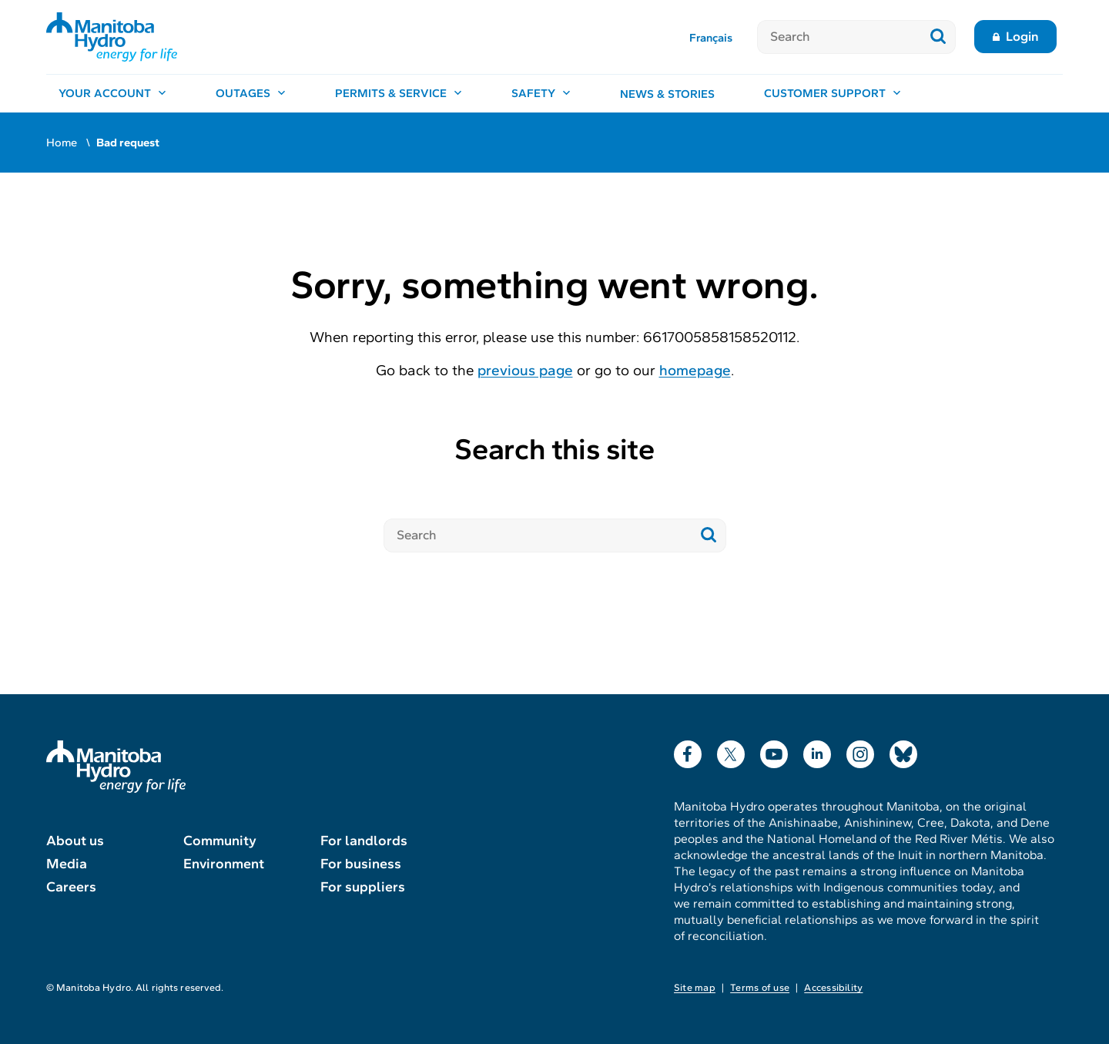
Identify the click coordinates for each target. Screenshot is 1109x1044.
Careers (71, 887)
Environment (223, 863)
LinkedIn (817, 751)
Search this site (554, 449)
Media (66, 863)
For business (360, 863)
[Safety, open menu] (541, 94)
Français (710, 38)
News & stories (667, 94)
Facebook (688, 751)
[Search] (839, 37)
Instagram (860, 751)
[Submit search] (938, 37)
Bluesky (903, 751)
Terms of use (759, 987)
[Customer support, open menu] (832, 94)
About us (75, 840)
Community (219, 840)
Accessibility (833, 987)
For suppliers (362, 887)
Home (61, 142)
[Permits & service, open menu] (398, 94)
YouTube (774, 751)
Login (1022, 36)
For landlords (363, 840)
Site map (694, 987)
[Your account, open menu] (112, 94)
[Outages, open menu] (250, 94)
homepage (695, 370)
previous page (525, 370)
